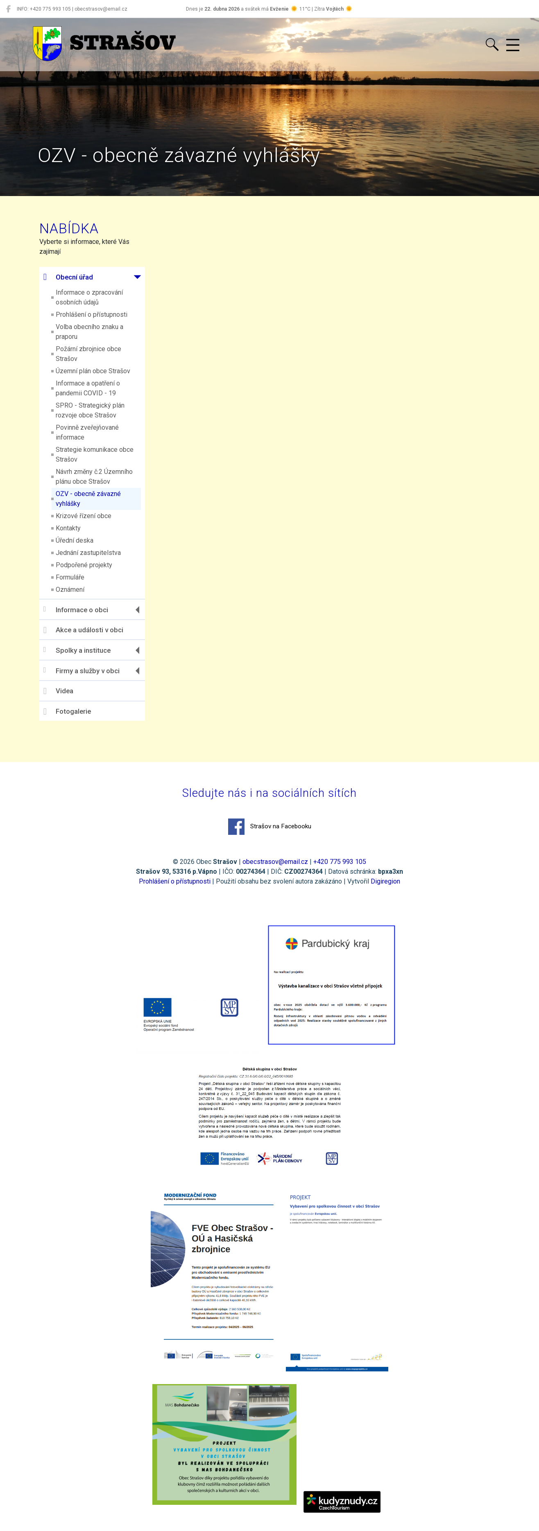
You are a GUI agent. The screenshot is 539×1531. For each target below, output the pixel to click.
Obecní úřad (77, 277)
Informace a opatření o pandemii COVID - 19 (97, 388)
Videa (67, 691)
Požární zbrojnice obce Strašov (97, 354)
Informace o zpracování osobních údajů (98, 297)
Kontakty (77, 528)
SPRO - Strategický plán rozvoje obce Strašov (99, 410)
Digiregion (385, 884)
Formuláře (79, 577)
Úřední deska (83, 540)
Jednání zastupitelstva (97, 553)
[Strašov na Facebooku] (8, 9)
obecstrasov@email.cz (275, 865)
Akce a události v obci (92, 630)
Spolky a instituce (86, 650)
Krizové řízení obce (92, 516)
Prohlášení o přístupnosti (100, 314)
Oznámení (79, 589)
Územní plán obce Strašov (102, 371)
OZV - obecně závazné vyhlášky (97, 498)
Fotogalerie (76, 711)
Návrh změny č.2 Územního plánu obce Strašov (103, 476)
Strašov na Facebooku (269, 829)
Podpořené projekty (93, 565)
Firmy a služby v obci (90, 670)
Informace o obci (84, 609)
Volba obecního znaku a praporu (98, 331)
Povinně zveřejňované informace (96, 432)
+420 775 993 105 (339, 865)
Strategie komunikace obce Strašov (104, 454)
